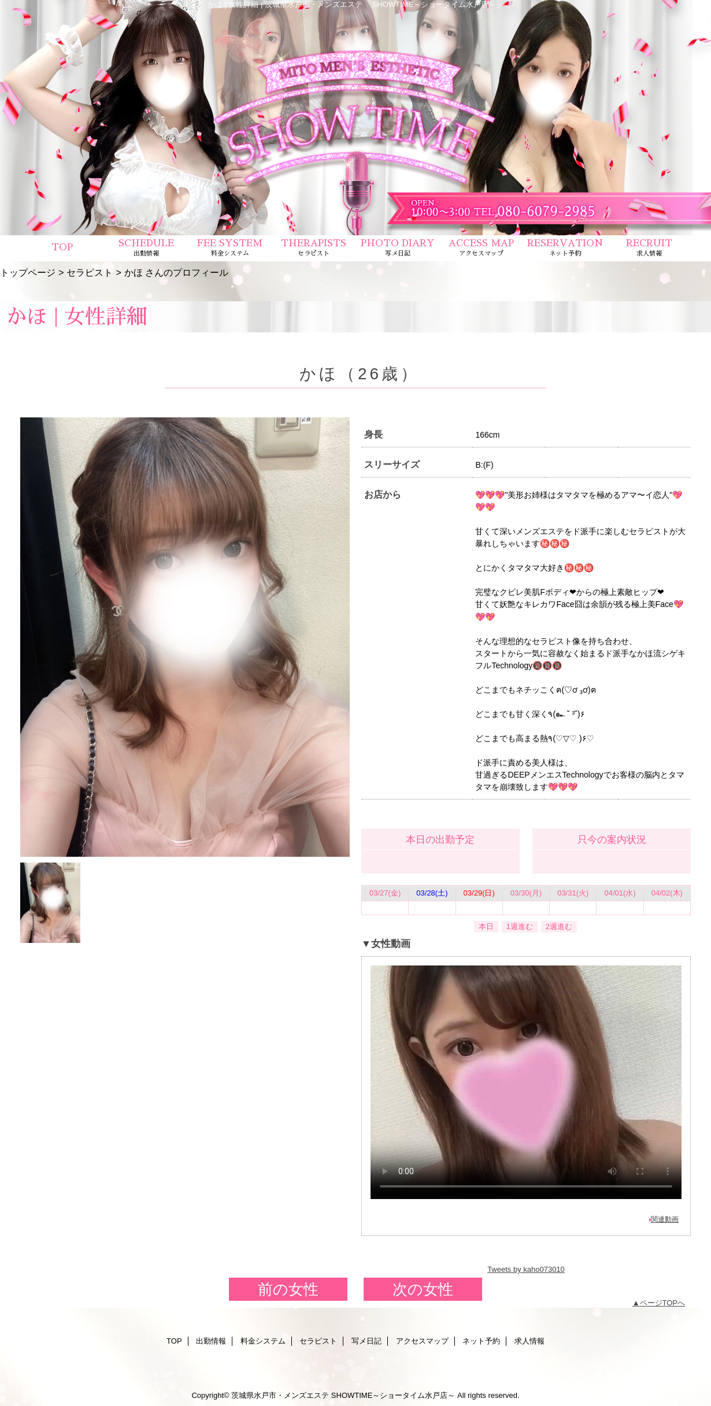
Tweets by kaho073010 (526, 1269)
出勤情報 (211, 1341)
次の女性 (422, 1289)
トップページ (27, 272)
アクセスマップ (422, 1341)
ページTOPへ (663, 1302)
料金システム (263, 1341)
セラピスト (89, 272)
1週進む (519, 926)
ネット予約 (481, 1341)
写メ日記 (366, 1341)
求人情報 (529, 1341)
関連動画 (665, 1219)
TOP (62, 247)
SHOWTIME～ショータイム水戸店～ (393, 1395)
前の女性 (288, 1289)
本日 (486, 926)
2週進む (559, 926)
